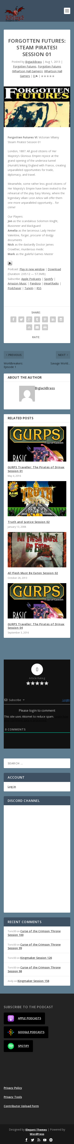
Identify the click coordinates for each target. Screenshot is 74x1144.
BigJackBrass (33, 62)
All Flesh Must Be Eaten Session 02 (33, 573)
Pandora (35, 283)
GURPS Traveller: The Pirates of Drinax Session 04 (36, 626)
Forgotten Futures (24, 66)
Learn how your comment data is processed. (36, 718)
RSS (39, 288)
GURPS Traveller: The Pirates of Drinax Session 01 (36, 469)
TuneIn (28, 288)
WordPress (37, 1134)
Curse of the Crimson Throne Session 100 (34, 933)
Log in (12, 786)
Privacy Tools (13, 1097)
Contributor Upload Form (21, 1106)
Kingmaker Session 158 (33, 981)
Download (54, 269)
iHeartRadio (51, 283)
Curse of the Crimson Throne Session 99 (34, 946)
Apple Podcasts (31, 279)
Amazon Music (17, 283)
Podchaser (14, 288)
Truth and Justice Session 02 (29, 522)
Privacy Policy (13, 1088)
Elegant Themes (36, 1129)
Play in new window (32, 269)
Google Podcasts (26, 1032)
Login (66, 700)
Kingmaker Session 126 (36, 958)
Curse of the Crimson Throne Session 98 (34, 969)
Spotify (48, 279)
